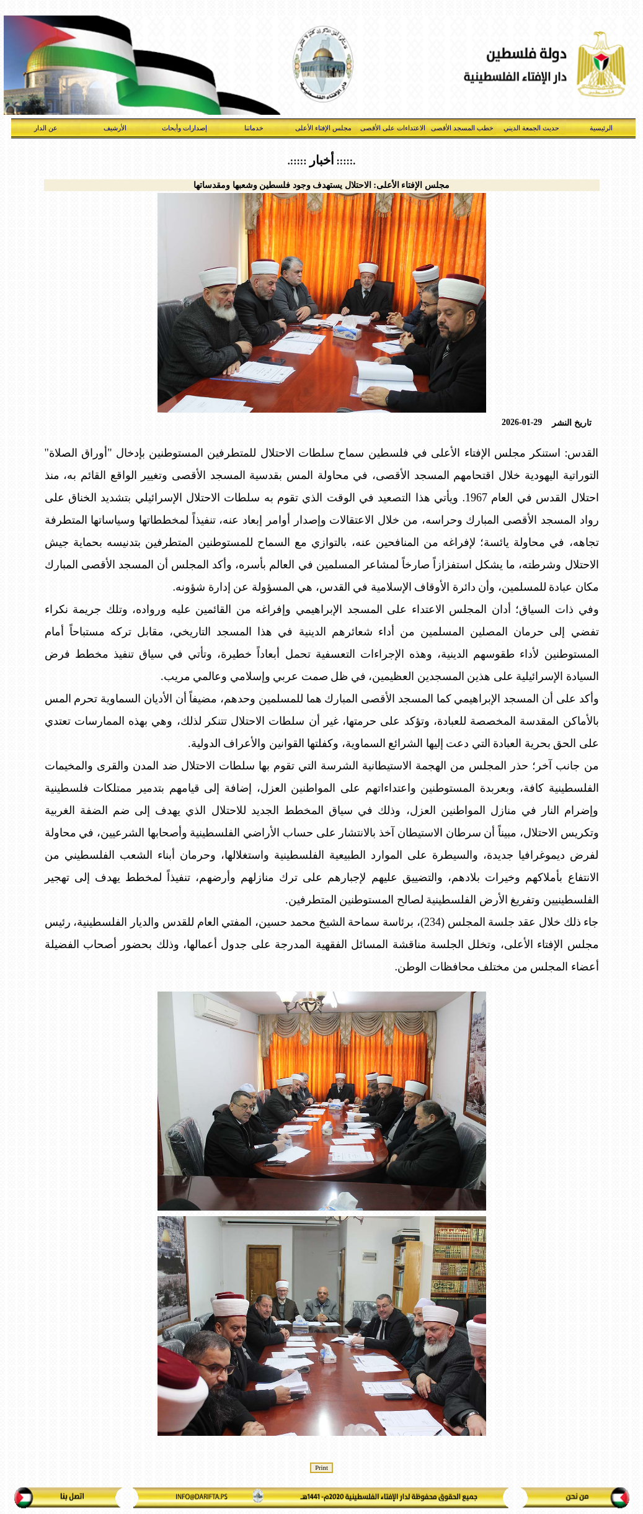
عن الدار (46, 128)
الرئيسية (601, 128)
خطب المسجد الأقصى (462, 128)
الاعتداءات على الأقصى (392, 128)
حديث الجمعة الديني (531, 128)
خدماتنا (254, 128)
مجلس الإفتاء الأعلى (323, 128)
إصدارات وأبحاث (184, 128)
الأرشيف (115, 128)
